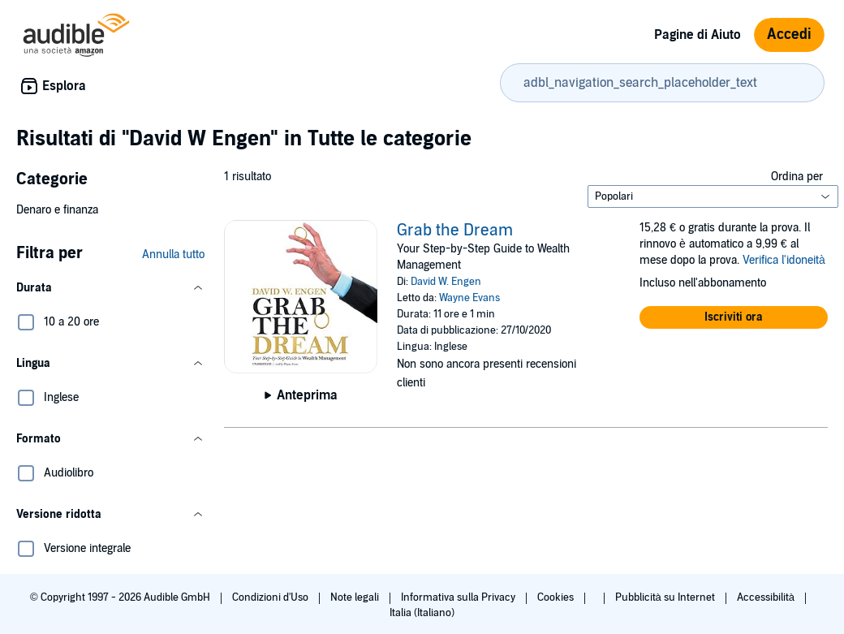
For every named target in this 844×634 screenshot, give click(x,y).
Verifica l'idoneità (784, 260)
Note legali (355, 597)
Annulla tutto (173, 254)
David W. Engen (446, 281)
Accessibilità (767, 597)
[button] (110, 288)
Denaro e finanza (57, 210)
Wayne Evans (469, 297)
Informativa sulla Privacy (459, 597)
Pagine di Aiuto (697, 35)
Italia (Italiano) (422, 612)
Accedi (789, 34)
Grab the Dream (455, 230)
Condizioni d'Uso (271, 597)
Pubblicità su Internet (666, 597)
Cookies (556, 597)
